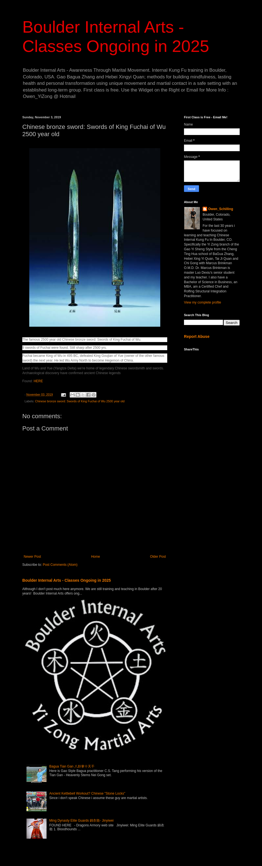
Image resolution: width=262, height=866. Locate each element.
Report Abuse (196, 336)
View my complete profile (202, 302)
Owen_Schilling (220, 209)
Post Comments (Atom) (60, 565)
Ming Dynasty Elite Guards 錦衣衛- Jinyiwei (81, 820)
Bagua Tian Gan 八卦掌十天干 (71, 766)
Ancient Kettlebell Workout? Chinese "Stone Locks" (87, 793)
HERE (38, 381)
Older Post (158, 557)
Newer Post (32, 557)
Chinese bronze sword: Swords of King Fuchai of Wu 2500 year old (80, 401)
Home (95, 557)
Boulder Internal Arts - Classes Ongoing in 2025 (66, 580)
